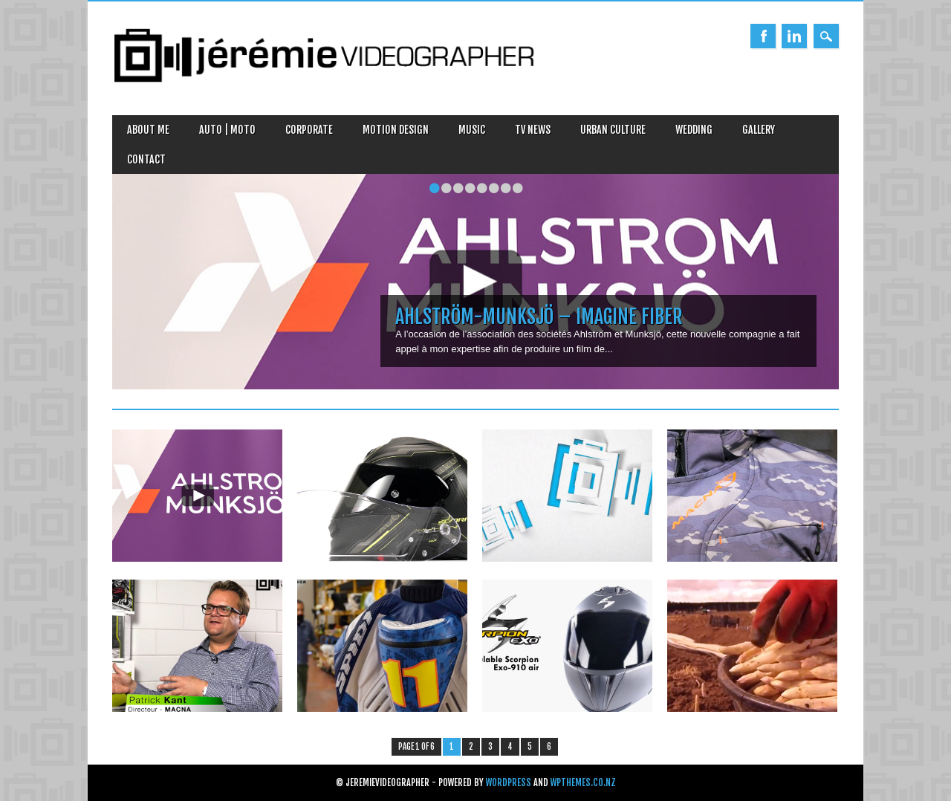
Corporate (309, 129)
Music (471, 129)
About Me (148, 129)
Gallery (758, 129)
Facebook (763, 36)
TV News (533, 129)
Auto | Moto (227, 129)
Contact (146, 159)
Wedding (694, 129)
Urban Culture (613, 129)
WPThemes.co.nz (583, 782)
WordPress (508, 782)
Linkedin (794, 36)
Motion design (396, 129)
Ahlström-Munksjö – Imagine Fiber (539, 316)
